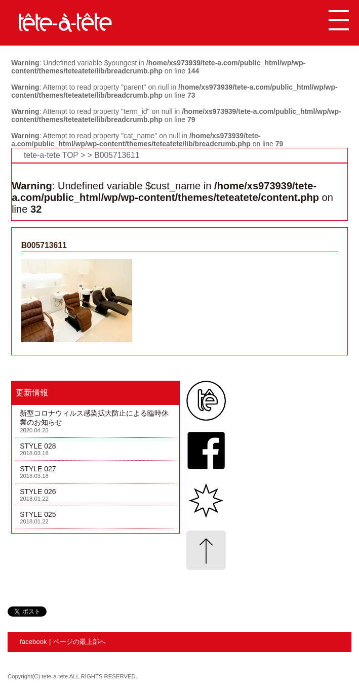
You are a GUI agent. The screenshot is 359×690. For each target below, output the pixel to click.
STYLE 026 (38, 492)
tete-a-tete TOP (51, 155)
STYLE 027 (38, 469)
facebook (33, 641)
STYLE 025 (38, 514)
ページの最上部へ (79, 641)
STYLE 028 (38, 446)
